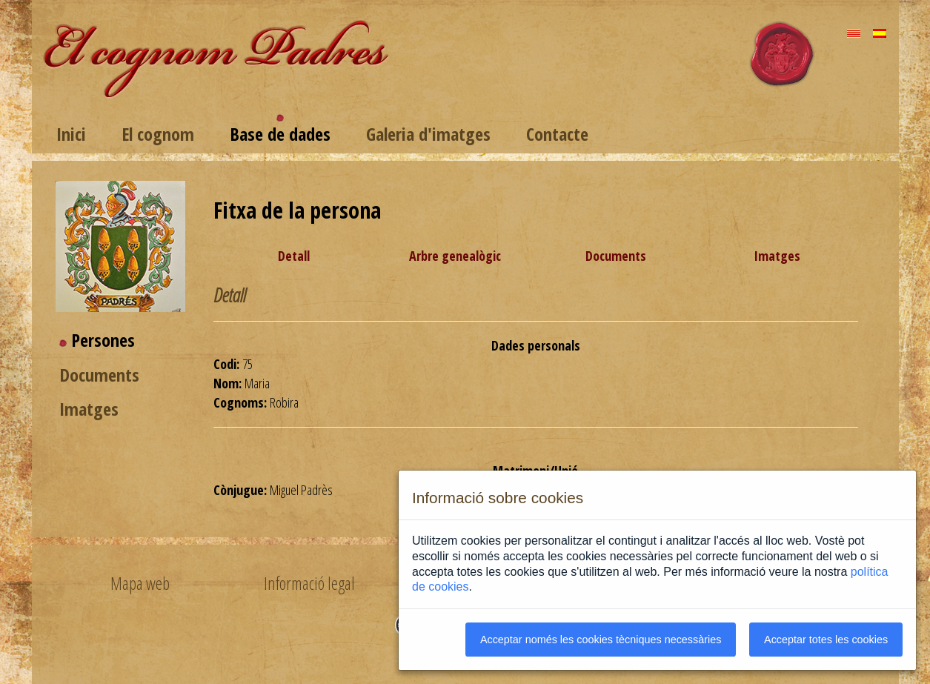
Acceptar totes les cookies (826, 639)
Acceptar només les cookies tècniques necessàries (601, 639)
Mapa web (140, 583)
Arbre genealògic (455, 256)
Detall (294, 256)
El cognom (158, 134)
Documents (99, 374)
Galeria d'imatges (428, 134)
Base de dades (280, 134)
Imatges (89, 408)
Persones (103, 340)
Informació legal (309, 583)
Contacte (557, 134)
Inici (71, 134)
